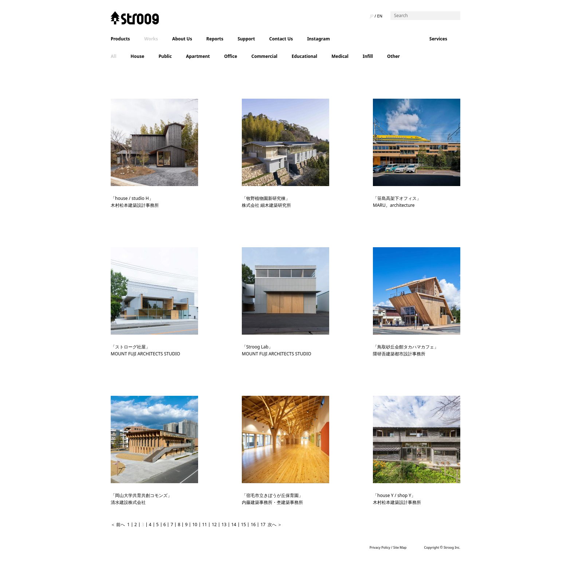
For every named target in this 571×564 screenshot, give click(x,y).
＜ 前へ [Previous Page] (118, 524)
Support (246, 39)
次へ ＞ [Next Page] (275, 524)
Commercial (264, 56)
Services (438, 39)
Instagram (318, 39)
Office (230, 56)
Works (151, 39)
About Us (182, 39)
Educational (304, 56)
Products (120, 39)
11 (204, 524)
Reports (215, 39)
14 (233, 524)
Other (393, 56)
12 (214, 524)
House (138, 56)
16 (253, 524)
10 (194, 524)
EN (379, 16)
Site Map (400, 547)
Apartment (198, 56)
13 (224, 524)
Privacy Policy (380, 547)
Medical (339, 56)
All (113, 56)
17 (262, 524)
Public (165, 56)
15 (243, 524)
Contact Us (281, 39)
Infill (368, 56)
